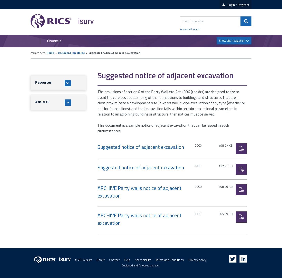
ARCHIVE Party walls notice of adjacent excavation (140, 191)
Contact (114, 259)
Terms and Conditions (169, 259)
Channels (54, 41)
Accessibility (143, 259)
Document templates (71, 53)
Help (127, 259)
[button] (58, 83)
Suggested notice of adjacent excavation (141, 147)
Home (50, 53)
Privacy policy (197, 259)
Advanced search (190, 29)
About (101, 259)
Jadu (156, 265)
